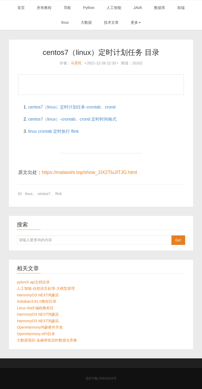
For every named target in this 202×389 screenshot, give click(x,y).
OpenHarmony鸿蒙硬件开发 (40, 327)
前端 (181, 8)
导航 (67, 8)
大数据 (86, 22)
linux (65, 22)
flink (58, 194)
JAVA (137, 8)
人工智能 (114, 8)
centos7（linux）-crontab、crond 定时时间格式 (72, 119)
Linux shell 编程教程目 (35, 308)
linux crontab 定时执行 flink (53, 131)
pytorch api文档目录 (33, 282)
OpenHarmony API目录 (36, 334)
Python (89, 8)
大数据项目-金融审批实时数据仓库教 (47, 340)
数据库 (159, 8)
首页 (21, 8)
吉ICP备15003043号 (101, 378)
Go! (178, 240)
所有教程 (44, 8)
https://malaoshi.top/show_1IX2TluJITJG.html (89, 172)
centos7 (44, 194)
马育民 (76, 63)
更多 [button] (136, 22)
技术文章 (111, 22)
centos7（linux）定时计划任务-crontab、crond (71, 107)
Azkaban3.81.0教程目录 (36, 301)
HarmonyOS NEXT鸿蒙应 (38, 295)
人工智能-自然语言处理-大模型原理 (45, 288)
